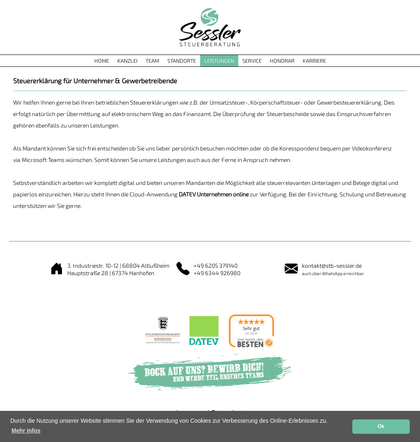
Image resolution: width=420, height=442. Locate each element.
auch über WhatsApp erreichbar (333, 273)
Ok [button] (380, 426)
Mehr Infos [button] (26, 430)
